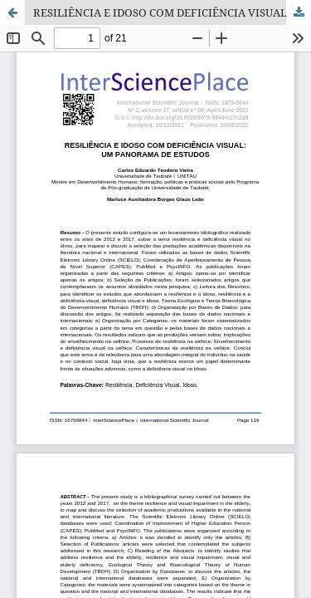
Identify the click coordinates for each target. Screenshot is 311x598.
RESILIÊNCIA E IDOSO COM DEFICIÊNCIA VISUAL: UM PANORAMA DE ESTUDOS (172, 12)
